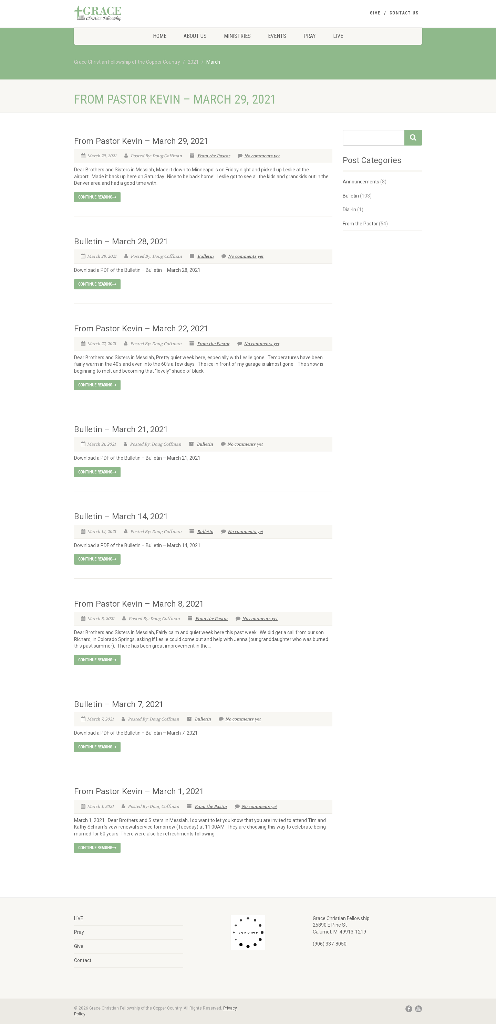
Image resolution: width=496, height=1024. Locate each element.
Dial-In (349, 209)
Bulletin (205, 256)
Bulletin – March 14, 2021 (121, 516)
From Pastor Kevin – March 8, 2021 (139, 604)
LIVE (338, 36)
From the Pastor (213, 156)
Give (375, 13)
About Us (195, 36)
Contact (82, 960)
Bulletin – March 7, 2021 (119, 704)
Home (159, 36)
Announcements (361, 181)
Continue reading (97, 197)
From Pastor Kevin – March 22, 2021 (141, 328)
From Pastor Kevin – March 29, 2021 (141, 141)
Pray (309, 36)
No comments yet (259, 156)
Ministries (237, 36)
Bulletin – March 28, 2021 (121, 241)
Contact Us (404, 13)
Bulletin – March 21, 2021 (121, 429)
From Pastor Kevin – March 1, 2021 (139, 791)
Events (277, 36)
